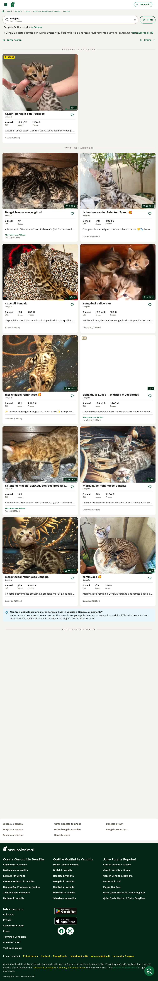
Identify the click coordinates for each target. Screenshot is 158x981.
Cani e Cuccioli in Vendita (23, 859)
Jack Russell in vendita (16, 892)
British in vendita (63, 870)
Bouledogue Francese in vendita (21, 887)
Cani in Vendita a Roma (116, 870)
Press (6, 931)
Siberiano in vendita (64, 898)
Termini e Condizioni (14, 936)
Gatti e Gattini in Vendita (73, 859)
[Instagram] (70, 931)
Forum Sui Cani (112, 881)
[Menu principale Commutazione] (5, 4)
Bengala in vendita (63, 881)
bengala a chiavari (13, 835)
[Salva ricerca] (149, 971)
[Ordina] (147, 40)
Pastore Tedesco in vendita (18, 881)
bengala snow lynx (117, 829)
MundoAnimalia (79, 956)
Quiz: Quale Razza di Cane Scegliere (124, 892)
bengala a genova (12, 823)
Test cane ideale (12, 948)
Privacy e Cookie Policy (71, 967)
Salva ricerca (12, 40)
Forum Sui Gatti (112, 887)
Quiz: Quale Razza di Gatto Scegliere (124, 898)
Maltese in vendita (13, 898)
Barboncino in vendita (15, 870)
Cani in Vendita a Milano (117, 864)
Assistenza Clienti (13, 925)
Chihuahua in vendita (15, 864)
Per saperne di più (142, 32)
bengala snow (62, 835)
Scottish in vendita (63, 887)
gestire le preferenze (125, 967)
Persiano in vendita (64, 892)
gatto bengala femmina (67, 823)
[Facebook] (61, 931)
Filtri (147, 19)
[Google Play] (65, 911)
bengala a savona (12, 829)
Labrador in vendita (14, 875)
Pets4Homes (30, 956)
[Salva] (72, 115)
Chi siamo (8, 914)
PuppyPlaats (60, 956)
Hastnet (45, 956)
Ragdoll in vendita (63, 875)
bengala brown (114, 823)
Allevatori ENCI (12, 942)
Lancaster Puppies (123, 956)
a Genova (36, 27)
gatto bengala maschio (67, 829)
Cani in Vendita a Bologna (118, 875)
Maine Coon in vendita (66, 864)
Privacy (7, 920)
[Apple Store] (65, 921)
